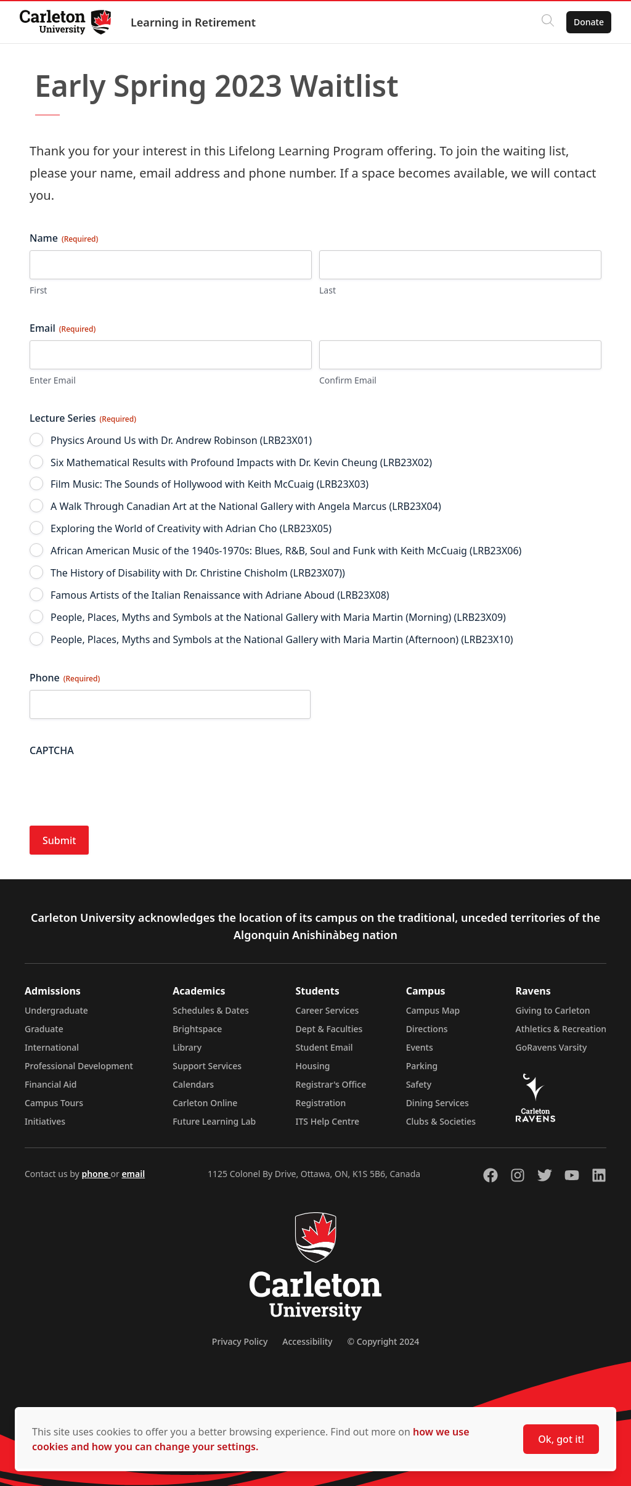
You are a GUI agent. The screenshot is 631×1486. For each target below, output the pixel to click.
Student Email (324, 1047)
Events (419, 1047)
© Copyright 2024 (383, 1341)
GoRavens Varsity (551, 1047)
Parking (422, 1066)
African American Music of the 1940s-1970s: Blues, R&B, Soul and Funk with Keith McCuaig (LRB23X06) (286, 550)
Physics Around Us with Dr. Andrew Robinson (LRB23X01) (181, 440)
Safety (419, 1084)
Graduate (44, 1029)
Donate (589, 22)
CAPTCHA (52, 750)
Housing (313, 1066)
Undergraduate (56, 1010)
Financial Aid (50, 1084)
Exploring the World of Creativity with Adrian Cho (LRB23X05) (191, 528)
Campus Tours (54, 1103)
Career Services (327, 1010)
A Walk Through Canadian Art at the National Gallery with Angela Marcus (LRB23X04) (246, 506)
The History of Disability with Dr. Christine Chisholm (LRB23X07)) (198, 573)
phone (95, 1174)
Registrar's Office (331, 1084)
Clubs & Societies (441, 1121)
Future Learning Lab (214, 1121)
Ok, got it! (561, 1439)
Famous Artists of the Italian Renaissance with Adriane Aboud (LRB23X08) (220, 595)
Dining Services (437, 1103)
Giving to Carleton (553, 1010)
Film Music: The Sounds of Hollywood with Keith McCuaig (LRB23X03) (209, 484)
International (52, 1047)
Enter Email (53, 380)
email (133, 1174)
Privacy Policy (239, 1341)
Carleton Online (205, 1103)
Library (187, 1047)
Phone (65, 677)
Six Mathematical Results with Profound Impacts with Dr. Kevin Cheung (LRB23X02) (241, 462)
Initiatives (45, 1121)
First (38, 290)
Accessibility (307, 1341)
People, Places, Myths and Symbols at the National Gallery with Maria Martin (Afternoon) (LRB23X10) (282, 639)
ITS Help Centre (328, 1121)
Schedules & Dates (211, 1010)
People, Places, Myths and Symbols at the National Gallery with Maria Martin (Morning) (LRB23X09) (278, 617)
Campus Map (433, 1010)
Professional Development (79, 1066)
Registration (321, 1103)
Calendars (193, 1084)
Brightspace (197, 1029)
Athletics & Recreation (561, 1029)
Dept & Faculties (329, 1029)
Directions (427, 1029)
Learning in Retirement (193, 22)
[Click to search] (548, 22)
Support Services (207, 1066)
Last (327, 290)
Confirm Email (348, 380)
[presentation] (123, 787)
